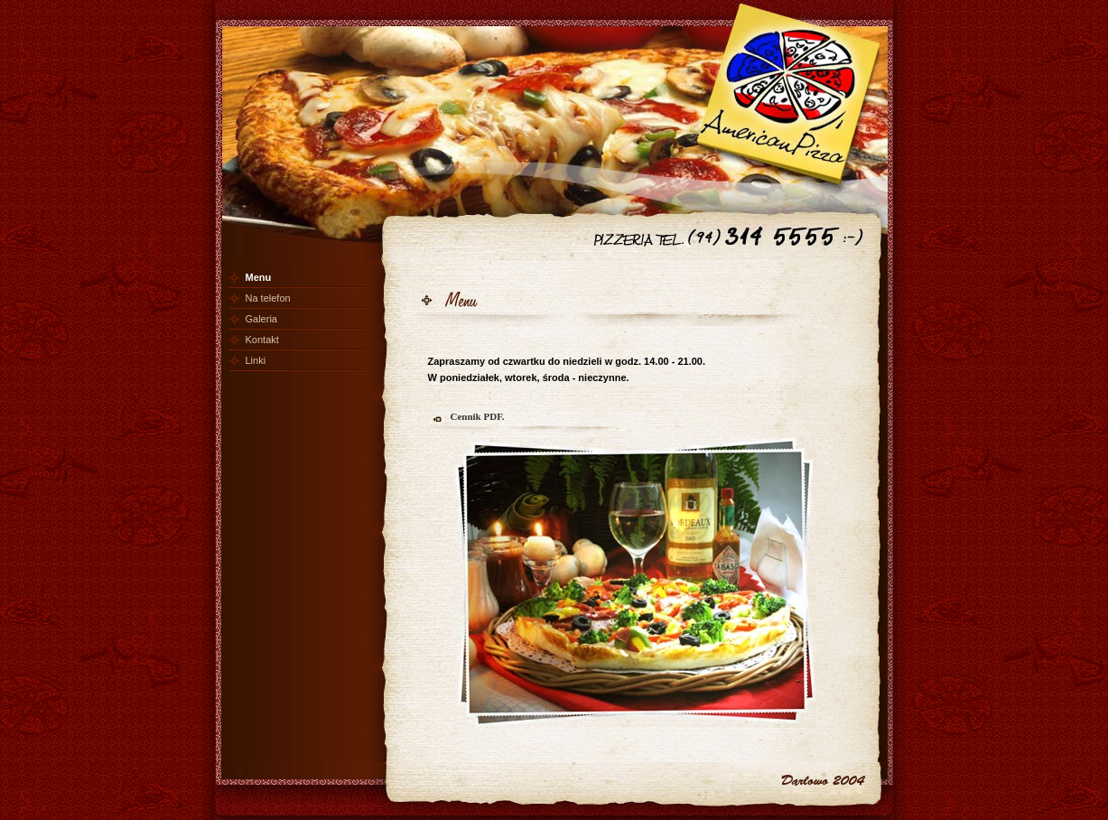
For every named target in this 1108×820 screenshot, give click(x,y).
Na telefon (268, 298)
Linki (256, 360)
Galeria (261, 318)
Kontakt (262, 339)
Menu (259, 277)
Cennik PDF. (478, 416)
